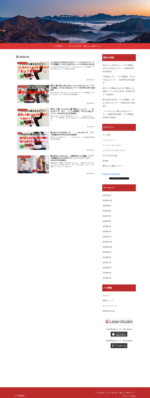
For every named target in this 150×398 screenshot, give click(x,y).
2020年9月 (107, 206)
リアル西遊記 (100, 392)
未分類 (105, 161)
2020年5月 (107, 221)
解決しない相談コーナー (112, 166)
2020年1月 (107, 237)
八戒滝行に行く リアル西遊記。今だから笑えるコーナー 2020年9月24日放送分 (119, 80)
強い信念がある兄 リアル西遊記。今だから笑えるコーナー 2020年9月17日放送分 (119, 103)
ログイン (106, 295)
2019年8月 (107, 257)
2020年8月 (107, 211)
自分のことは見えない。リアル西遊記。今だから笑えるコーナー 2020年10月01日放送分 (119, 68)
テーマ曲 (106, 135)
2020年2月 (107, 231)
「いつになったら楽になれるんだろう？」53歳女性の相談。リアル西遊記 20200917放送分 (119, 114)
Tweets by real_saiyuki (111, 174)
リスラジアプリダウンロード (114, 150)
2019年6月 (107, 268)
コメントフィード (110, 306)
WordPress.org (109, 311)
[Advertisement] (119, 367)
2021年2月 (107, 195)
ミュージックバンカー (112, 145)
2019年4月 (107, 278)
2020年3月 (107, 226)
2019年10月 (107, 247)
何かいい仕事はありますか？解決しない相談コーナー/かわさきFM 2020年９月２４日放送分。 (119, 91)
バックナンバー (109, 140)
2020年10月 (107, 201)
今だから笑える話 (110, 156)
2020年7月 (107, 216)
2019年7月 (107, 262)
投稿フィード (108, 301)
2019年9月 (107, 252)
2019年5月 (107, 273)
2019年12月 (107, 242)
